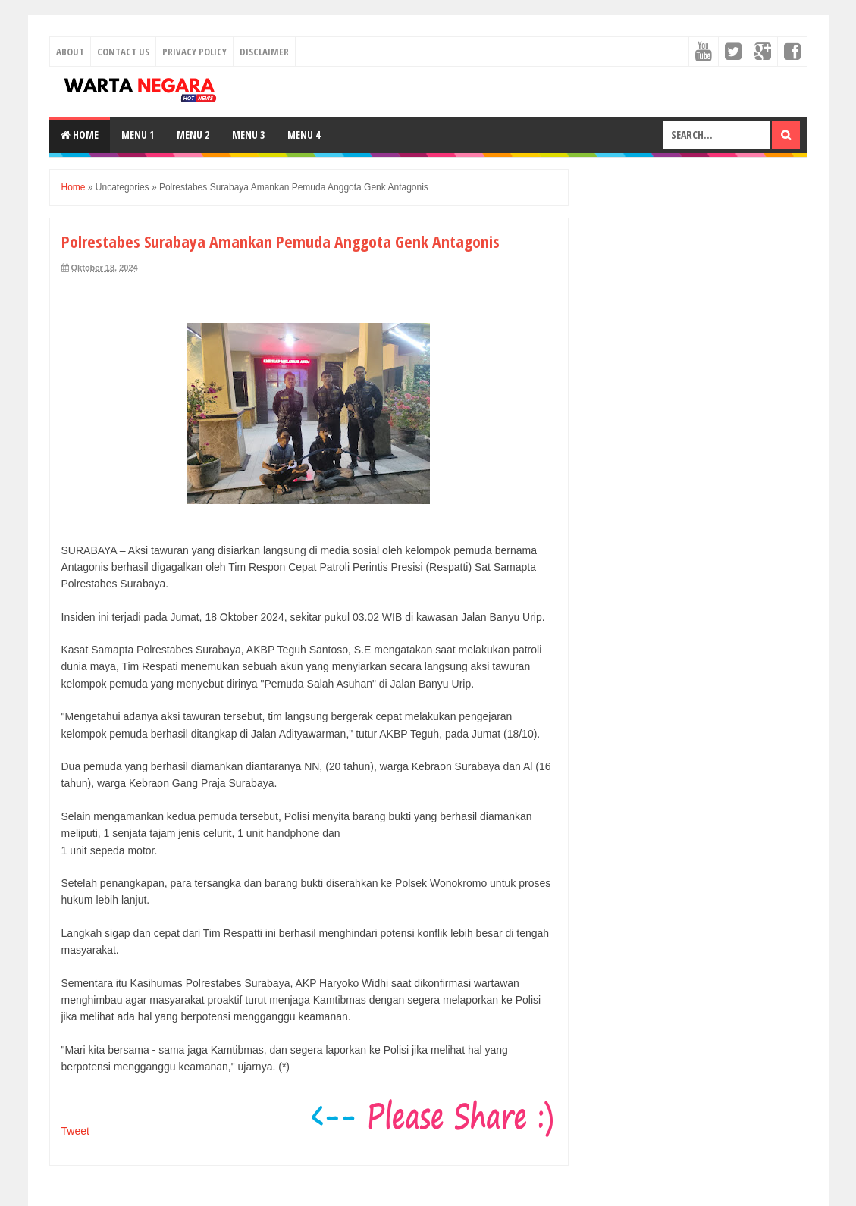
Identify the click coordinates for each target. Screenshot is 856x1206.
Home (80, 134)
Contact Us (123, 51)
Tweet (75, 1131)
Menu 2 (193, 134)
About (70, 51)
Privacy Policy (194, 51)
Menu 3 (248, 134)
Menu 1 (137, 134)
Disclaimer (264, 51)
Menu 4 (303, 134)
